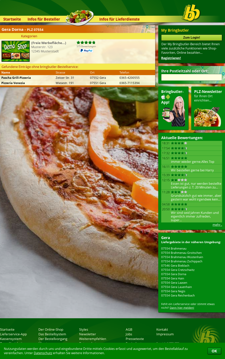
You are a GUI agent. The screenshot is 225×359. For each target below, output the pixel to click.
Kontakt (162, 329)
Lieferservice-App (13, 334)
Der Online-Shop (50, 329)
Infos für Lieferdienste (119, 19)
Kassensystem (11, 338)
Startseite (12, 19)
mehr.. (217, 225)
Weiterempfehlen (92, 338)
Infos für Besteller (44, 19)
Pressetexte (135, 338)
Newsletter (87, 334)
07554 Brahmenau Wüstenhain (182, 257)
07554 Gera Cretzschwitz (178, 270)
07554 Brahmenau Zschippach (181, 261)
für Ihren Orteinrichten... (208, 108)
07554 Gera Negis (173, 291)
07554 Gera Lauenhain (176, 287)
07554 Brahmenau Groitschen (181, 253)
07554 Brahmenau (173, 248)
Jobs (129, 334)
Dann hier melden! (182, 308)
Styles (83, 329)
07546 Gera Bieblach (175, 265)
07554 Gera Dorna (173, 274)
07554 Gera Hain (172, 278)
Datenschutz (43, 353)
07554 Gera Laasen (174, 282)
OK (214, 351)
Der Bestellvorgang (52, 338)
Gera (165, 237)
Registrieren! (171, 58)
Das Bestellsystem (52, 334)
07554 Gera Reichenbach (178, 295)
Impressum (165, 334)
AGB (129, 329)
